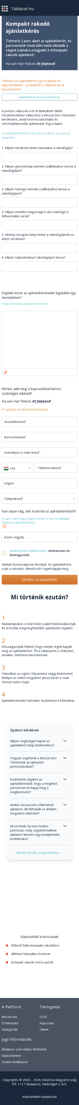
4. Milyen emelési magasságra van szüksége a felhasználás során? (35, 214)
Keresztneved (15, 437)
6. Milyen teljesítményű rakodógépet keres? (34, 257)
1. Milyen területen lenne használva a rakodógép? (37, 148)
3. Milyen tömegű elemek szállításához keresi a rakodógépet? (36, 191)
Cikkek (44, 1029)
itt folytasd (45, 63)
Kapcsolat (47, 1023)
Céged (8, 483)
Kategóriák (9, 1029)
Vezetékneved (15, 422)
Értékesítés (10, 1023)
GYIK (43, 1017)
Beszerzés (9, 1017)
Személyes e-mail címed (22, 452)
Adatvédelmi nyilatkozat (39, 1096)
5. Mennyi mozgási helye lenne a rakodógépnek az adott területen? (38, 236)
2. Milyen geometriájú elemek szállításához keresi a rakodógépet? (39, 168)
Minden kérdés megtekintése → (39, 852)
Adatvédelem (11, 1055)
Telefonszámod (50, 468)
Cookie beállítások (15, 1062)
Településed (14, 498)
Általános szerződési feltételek (24, 1049)
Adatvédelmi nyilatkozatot (29, 550)
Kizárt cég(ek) (14, 537)
